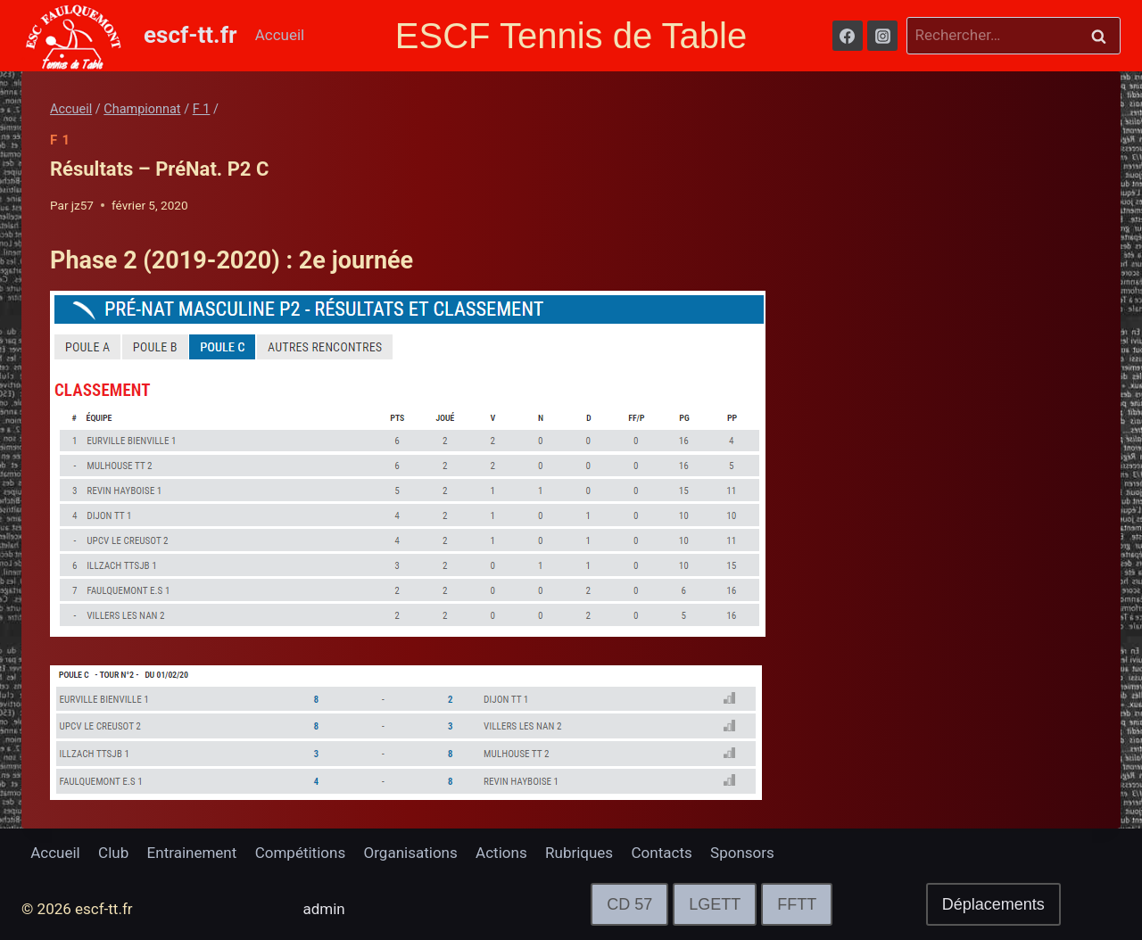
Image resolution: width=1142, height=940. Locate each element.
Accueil (280, 35)
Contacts (662, 853)
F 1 (60, 140)
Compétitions (300, 853)
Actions (501, 853)
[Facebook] (847, 36)
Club (113, 853)
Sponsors (742, 853)
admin (324, 909)
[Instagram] (882, 36)
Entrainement (192, 853)
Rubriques (579, 853)
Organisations (411, 853)
